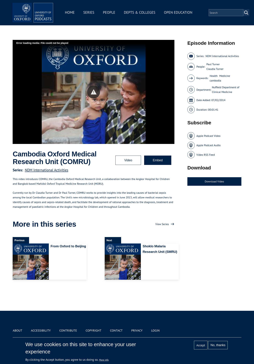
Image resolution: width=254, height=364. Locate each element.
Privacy (137, 330)
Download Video (214, 181)
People (109, 12)
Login (155, 330)
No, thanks (218, 345)
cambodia (215, 80)
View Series (162, 224)
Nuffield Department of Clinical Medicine (225, 89)
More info (104, 359)
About (17, 330)
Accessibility (41, 330)
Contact (116, 330)
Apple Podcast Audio (208, 145)
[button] (93, 92)
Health (214, 76)
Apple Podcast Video (208, 136)
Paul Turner (213, 64)
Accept (200, 345)
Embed (158, 160)
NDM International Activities (46, 170)
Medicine (224, 76)
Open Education (178, 12)
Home (70, 12)
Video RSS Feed (205, 154)
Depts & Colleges (140, 12)
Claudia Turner (215, 69)
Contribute (68, 330)
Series (89, 12)
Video (128, 160)
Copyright (93, 330)
